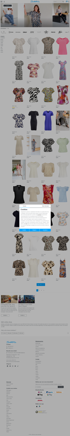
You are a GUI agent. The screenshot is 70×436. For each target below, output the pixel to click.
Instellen (24, 230)
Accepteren (45, 230)
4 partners (39, 214)
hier (26, 223)
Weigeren (34, 230)
